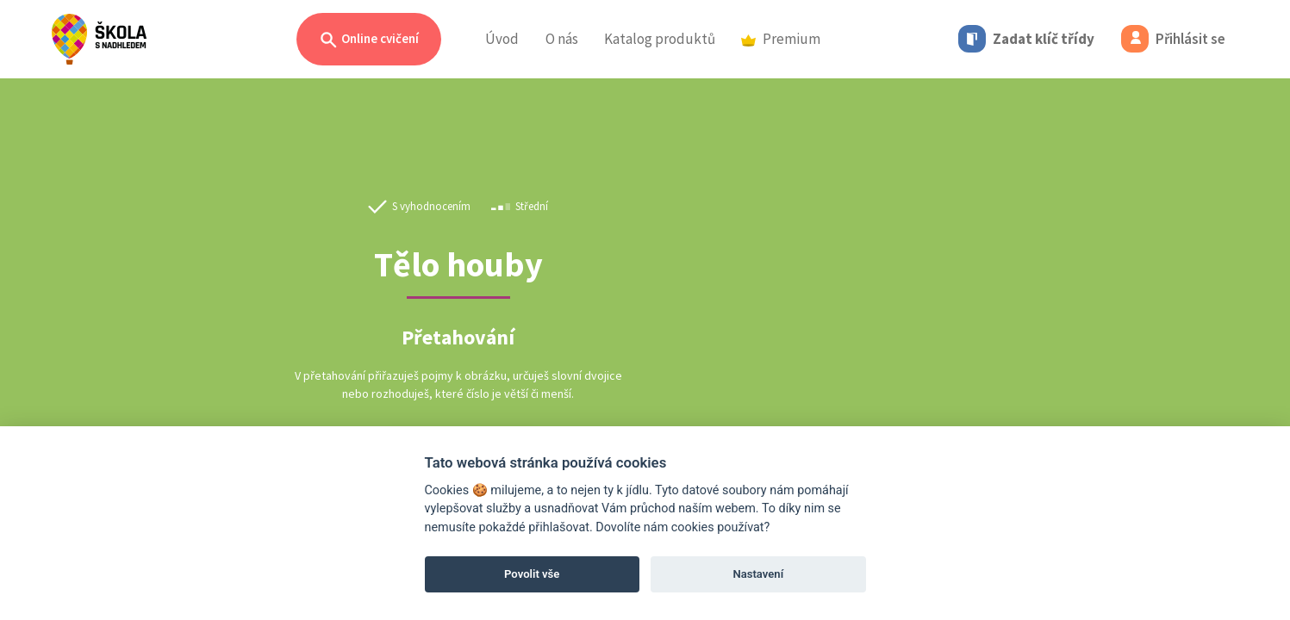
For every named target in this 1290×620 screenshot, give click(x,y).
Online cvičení (369, 40)
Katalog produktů (659, 38)
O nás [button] (561, 38)
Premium (780, 38)
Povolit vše (531, 573)
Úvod (502, 38)
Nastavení (757, 573)
